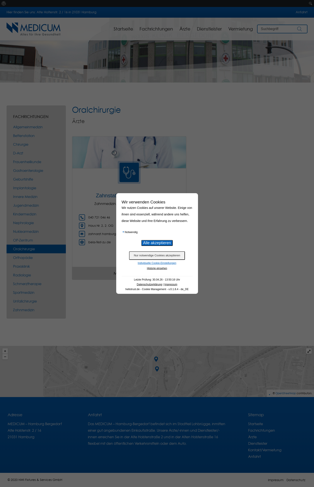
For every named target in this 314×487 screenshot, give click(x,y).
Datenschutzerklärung (149, 284)
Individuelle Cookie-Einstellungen (157, 263)
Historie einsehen (157, 268)
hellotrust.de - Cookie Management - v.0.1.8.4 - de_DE (157, 289)
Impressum (170, 284)
